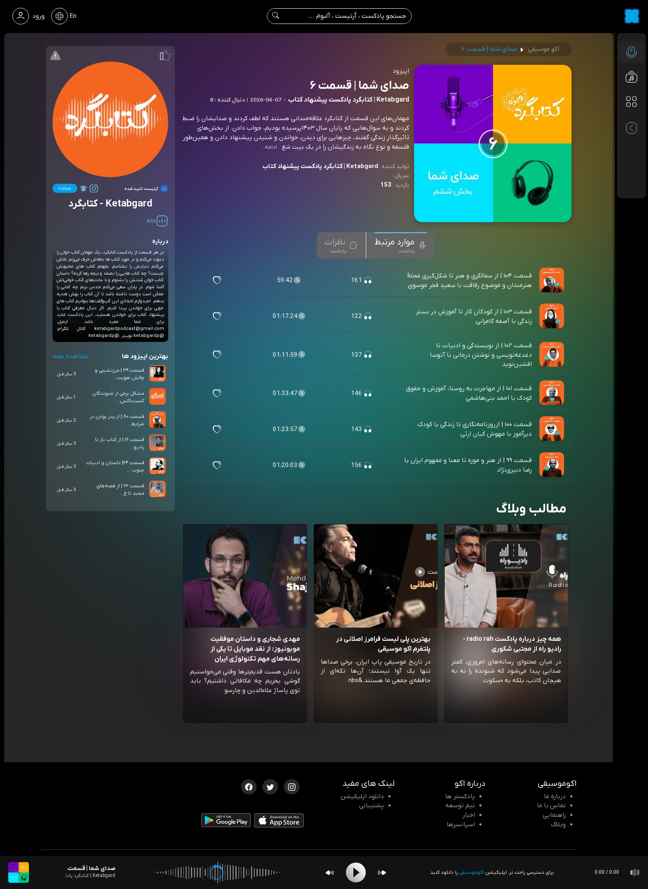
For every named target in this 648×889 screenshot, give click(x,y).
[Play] (355, 872)
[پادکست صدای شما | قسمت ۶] (18, 872)
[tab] (400, 245)
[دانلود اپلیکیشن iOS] (279, 822)
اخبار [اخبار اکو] (468, 815)
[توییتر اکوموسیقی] (270, 786)
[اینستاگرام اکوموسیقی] (292, 786)
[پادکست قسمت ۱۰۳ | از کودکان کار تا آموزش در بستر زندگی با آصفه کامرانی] (552, 316)
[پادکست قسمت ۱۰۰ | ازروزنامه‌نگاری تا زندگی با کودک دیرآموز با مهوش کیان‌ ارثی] (552, 429)
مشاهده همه (70, 356)
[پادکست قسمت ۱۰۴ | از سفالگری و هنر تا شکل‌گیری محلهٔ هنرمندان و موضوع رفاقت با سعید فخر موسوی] (552, 280)
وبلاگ (558, 824)
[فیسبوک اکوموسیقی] (249, 786)
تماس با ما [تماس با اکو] (551, 805)
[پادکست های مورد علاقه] (631, 118)
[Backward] (329, 873)
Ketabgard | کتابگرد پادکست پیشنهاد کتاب (320, 166)
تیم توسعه (460, 805)
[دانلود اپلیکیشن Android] (226, 822)
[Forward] (381, 873)
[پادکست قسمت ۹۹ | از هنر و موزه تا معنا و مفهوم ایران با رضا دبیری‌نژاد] (552, 465)
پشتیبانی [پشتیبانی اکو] (371, 805)
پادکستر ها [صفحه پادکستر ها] (460, 796)
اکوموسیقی (471, 872)
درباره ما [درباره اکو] (555, 796)
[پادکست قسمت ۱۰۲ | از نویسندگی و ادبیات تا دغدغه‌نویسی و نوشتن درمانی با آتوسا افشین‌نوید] (552, 355)
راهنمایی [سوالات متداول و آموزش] (554, 815)
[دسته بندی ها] (631, 101)
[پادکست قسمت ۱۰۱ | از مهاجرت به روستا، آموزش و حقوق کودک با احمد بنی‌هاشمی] (552, 393)
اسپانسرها (461, 824)
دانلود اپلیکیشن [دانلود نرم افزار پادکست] (362, 796)
